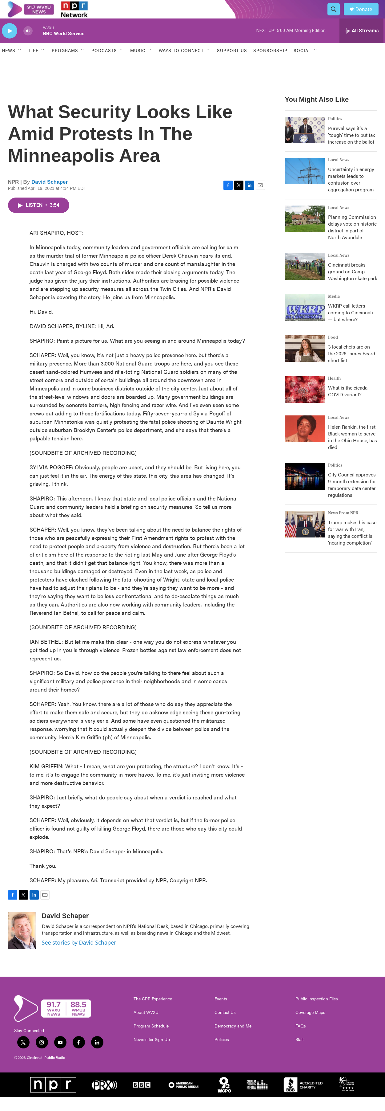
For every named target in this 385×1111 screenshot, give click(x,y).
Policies (222, 1053)
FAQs (300, 1039)
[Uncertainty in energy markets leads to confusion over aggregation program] (305, 185)
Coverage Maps (310, 1026)
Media (334, 310)
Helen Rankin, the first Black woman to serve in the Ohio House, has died (352, 450)
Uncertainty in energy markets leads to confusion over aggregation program (351, 193)
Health (334, 392)
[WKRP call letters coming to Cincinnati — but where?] (305, 321)
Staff (299, 1053)
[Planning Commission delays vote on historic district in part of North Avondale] (305, 232)
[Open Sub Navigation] (20, 64)
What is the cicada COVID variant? (347, 405)
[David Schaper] (22, 944)
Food (333, 351)
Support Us (232, 64)
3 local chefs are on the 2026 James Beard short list (351, 367)
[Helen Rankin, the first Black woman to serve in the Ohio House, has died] (305, 442)
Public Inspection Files (316, 1012)
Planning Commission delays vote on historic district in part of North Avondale (352, 241)
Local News (338, 173)
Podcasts (104, 64)
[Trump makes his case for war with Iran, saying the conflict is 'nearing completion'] (305, 538)
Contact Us (225, 1026)
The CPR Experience (153, 1012)
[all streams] (361, 44)
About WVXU (146, 1026)
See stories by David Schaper (79, 956)
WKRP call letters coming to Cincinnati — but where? (350, 326)
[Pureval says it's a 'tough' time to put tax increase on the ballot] (305, 144)
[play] (9, 44)
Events (221, 1012)
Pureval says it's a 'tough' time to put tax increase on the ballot (351, 148)
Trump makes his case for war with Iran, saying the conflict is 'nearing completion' (352, 546)
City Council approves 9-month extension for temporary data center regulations (352, 498)
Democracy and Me (233, 1039)
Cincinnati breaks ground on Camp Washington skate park (352, 285)
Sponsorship (270, 64)
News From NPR (343, 527)
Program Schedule (151, 1039)
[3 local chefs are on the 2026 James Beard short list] (305, 362)
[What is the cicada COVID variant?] (305, 403)
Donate (367, 16)
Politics (335, 132)
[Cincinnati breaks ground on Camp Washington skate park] (305, 280)
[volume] (28, 45)
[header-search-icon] (337, 16)
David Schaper (49, 196)
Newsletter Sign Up (152, 1053)
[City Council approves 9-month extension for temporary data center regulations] (305, 490)
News (8, 64)
